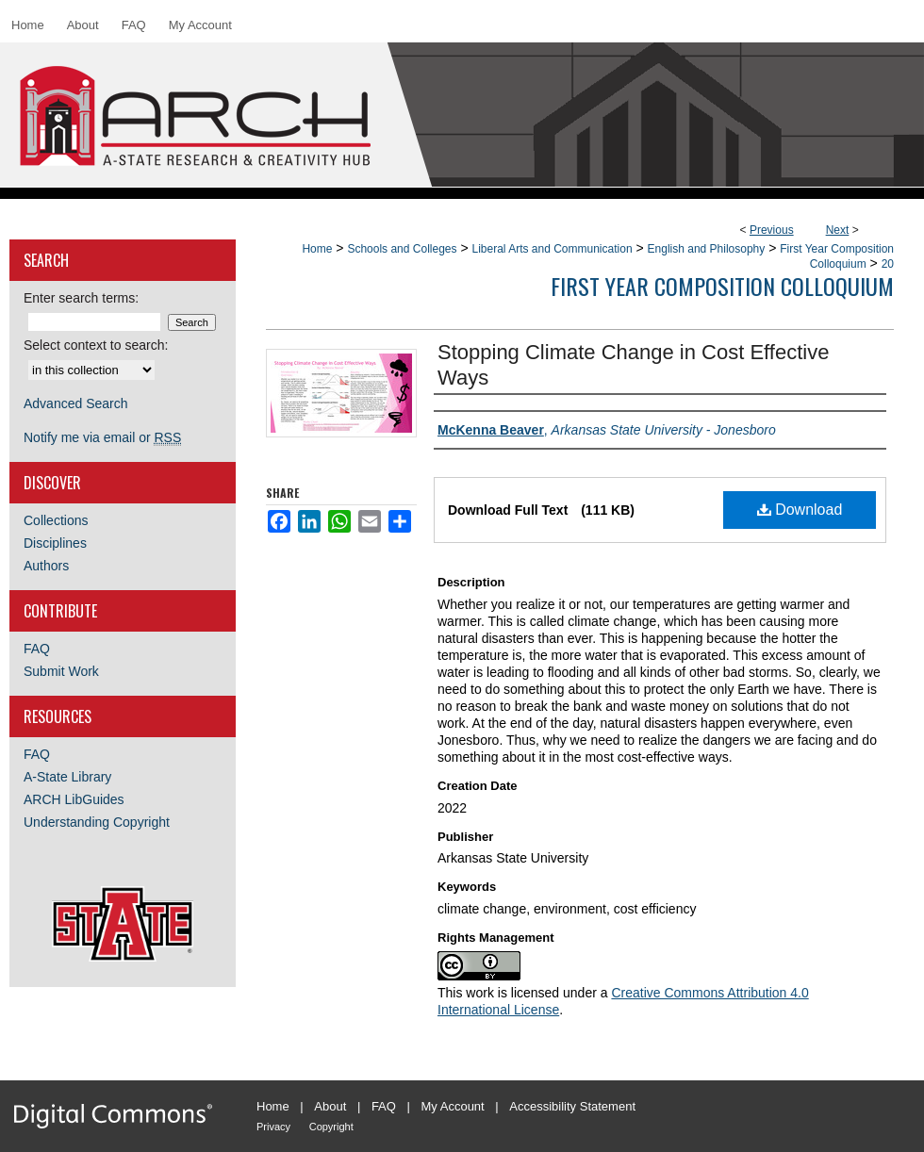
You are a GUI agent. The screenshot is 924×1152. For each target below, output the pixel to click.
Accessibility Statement (572, 1106)
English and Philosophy (707, 248)
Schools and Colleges (401, 248)
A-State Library (67, 776)
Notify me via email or (102, 437)
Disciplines (55, 543)
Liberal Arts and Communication (551, 248)
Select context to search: (96, 345)
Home (317, 248)
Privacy (273, 1126)
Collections (56, 520)
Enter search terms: (81, 297)
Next (838, 230)
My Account (453, 1106)
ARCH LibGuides (74, 799)
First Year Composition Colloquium (722, 286)
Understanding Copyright (97, 822)
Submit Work (61, 671)
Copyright (331, 1126)
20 (888, 264)
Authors (46, 565)
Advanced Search (76, 403)
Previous (772, 230)
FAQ (37, 648)
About (330, 1106)
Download (800, 510)
